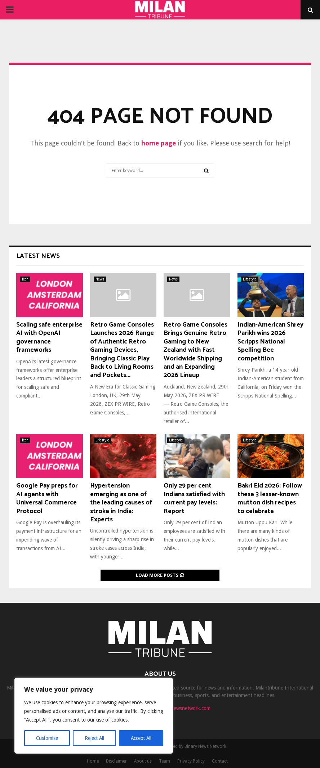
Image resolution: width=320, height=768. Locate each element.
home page (158, 143)
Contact (220, 761)
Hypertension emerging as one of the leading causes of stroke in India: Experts (121, 502)
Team (164, 761)
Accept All (141, 738)
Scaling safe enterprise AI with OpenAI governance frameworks (49, 337)
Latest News (38, 256)
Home (93, 761)
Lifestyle (250, 279)
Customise (47, 738)
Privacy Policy (191, 761)
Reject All (94, 738)
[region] (93, 716)
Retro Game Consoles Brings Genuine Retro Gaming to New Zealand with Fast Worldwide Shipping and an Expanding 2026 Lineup (195, 350)
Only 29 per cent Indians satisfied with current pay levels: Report (194, 498)
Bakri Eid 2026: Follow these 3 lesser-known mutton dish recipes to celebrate (269, 498)
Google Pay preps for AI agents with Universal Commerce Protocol (47, 498)
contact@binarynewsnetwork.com (173, 708)
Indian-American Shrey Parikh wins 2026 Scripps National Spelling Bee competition (270, 341)
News (99, 279)
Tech (25, 279)
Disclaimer (116, 761)
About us (143, 761)
